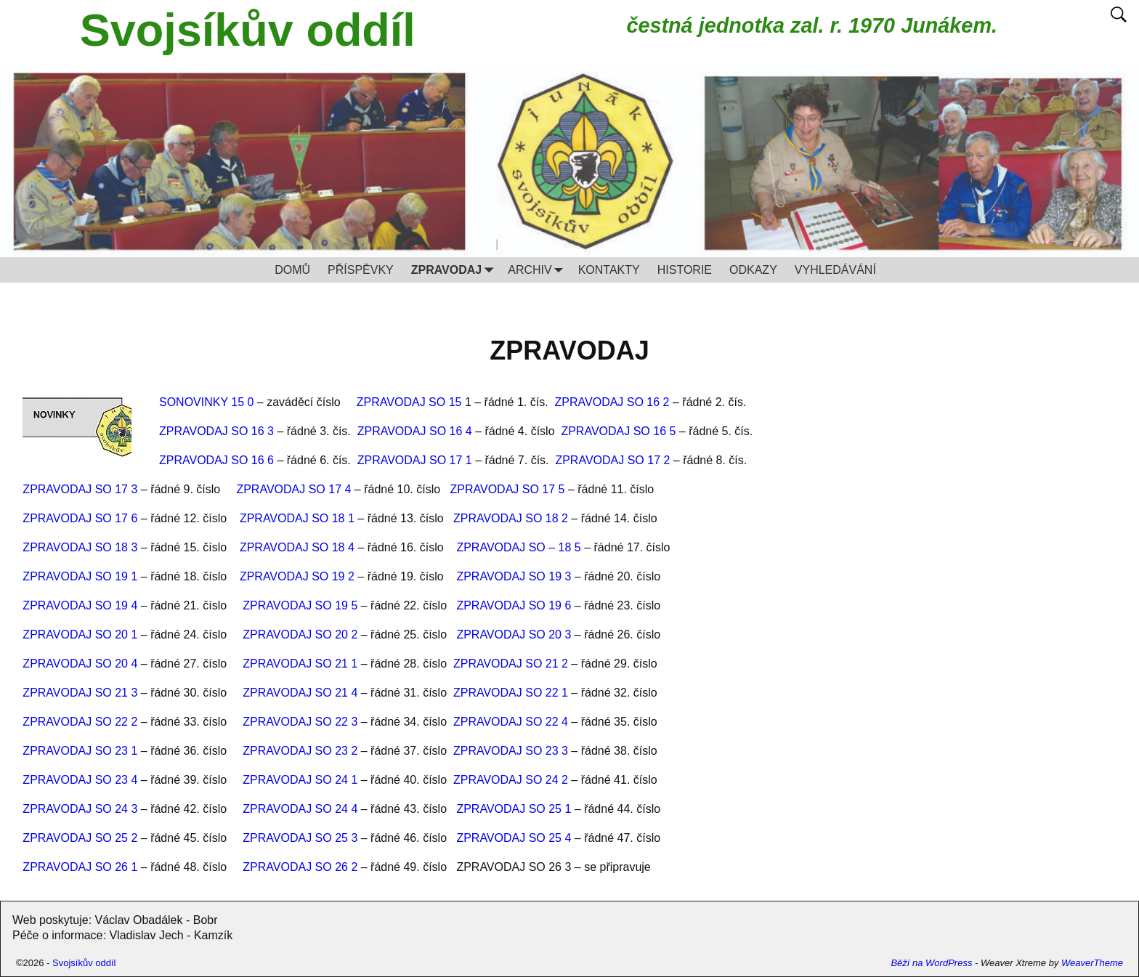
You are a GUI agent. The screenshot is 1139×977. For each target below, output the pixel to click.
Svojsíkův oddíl (248, 29)
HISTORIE (684, 270)
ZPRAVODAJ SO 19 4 (80, 605)
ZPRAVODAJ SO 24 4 (300, 809)
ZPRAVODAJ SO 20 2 (300, 634)
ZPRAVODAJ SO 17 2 (612, 460)
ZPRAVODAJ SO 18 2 (510, 518)
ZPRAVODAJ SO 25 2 (80, 838)
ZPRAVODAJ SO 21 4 (300, 692)
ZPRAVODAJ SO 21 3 (80, 692)
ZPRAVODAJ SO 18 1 (297, 518)
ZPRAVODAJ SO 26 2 (300, 867)
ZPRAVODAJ (455, 270)
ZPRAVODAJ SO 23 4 (80, 780)
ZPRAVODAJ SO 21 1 (300, 663)
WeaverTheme (1092, 962)
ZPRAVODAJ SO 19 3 (513, 576)
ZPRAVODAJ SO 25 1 (515, 809)
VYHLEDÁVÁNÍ (835, 270)
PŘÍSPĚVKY (361, 270)
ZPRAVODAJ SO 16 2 (612, 402)
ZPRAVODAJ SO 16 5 (618, 431)
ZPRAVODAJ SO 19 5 (300, 605)
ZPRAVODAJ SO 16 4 (414, 431)
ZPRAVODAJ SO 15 (411, 402)
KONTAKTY (609, 270)
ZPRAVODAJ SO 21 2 (510, 663)
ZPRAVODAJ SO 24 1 (300, 780)
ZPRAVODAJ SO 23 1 (80, 751)
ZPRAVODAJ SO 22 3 (300, 721)
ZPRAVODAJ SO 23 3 (510, 751)
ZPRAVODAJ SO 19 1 (80, 576)
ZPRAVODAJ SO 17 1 (414, 460)
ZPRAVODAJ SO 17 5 (507, 489)
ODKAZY (753, 270)
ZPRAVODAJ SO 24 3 (80, 809)
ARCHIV (538, 270)
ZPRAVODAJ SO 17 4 (293, 489)
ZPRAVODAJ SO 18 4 (297, 547)
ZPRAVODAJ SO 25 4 (513, 838)
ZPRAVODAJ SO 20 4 (80, 663)
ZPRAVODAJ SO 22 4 (510, 721)
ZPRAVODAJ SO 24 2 (510, 780)
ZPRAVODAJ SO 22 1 (510, 692)
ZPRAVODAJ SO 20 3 (513, 634)
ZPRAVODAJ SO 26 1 (80, 867)
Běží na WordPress (931, 962)
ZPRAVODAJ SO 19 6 (513, 605)
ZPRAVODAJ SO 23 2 (300, 751)
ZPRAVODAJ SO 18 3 (80, 547)
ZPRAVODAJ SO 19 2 (297, 576)
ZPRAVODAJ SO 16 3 (216, 431)
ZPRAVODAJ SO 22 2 (80, 721)
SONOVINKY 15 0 (206, 402)
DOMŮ (292, 270)
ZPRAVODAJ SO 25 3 (300, 838)
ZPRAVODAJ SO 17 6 (80, 518)
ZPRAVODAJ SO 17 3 (80, 489)
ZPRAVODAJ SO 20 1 (80, 634)
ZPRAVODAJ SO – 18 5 (518, 547)
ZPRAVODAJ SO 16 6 (216, 460)
